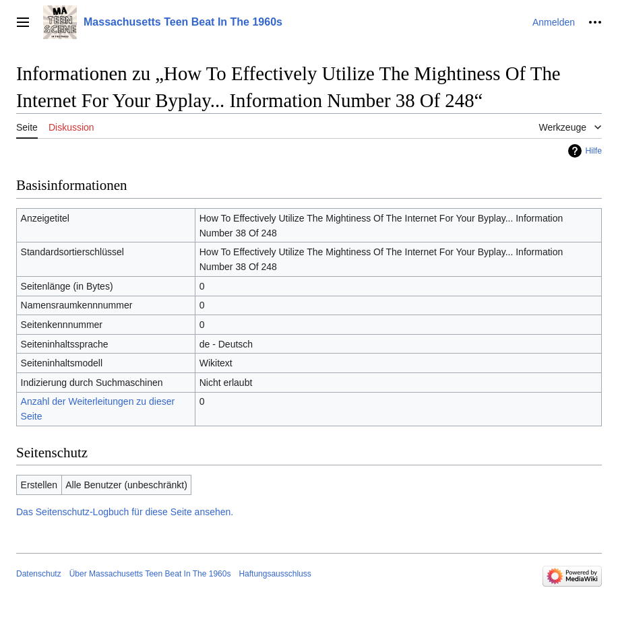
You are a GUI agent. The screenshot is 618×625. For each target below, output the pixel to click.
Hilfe (593, 151)
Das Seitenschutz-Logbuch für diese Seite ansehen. (124, 511)
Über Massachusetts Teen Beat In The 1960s (150, 574)
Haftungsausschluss (275, 574)
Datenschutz (38, 574)
